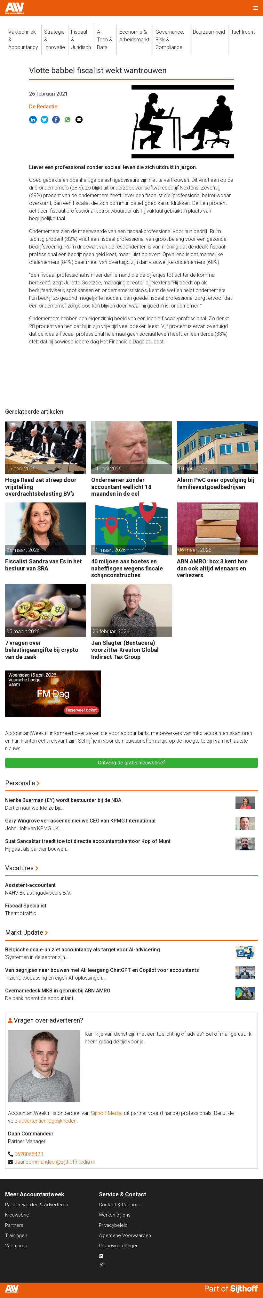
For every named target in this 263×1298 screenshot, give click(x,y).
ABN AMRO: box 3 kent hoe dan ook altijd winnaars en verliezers (212, 568)
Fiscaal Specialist (25, 906)
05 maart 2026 (23, 631)
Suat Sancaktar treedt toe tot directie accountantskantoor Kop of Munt (88, 841)
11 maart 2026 (109, 550)
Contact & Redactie (120, 1205)
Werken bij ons (115, 1215)
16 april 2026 (21, 469)
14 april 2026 (107, 469)
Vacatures (19, 868)
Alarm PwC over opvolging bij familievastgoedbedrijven (215, 483)
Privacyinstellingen (119, 1246)
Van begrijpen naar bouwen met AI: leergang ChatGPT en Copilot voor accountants (102, 970)
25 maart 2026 (23, 550)
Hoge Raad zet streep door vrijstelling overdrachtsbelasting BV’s (40, 486)
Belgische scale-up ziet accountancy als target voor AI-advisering (82, 950)
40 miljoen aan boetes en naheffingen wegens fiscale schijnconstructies (127, 568)
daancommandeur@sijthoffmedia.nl (54, 1162)
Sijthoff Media (106, 1113)
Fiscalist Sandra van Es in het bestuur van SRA (43, 565)
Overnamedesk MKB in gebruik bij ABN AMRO (57, 991)
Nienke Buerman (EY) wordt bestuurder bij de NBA (63, 800)
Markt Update (24, 932)
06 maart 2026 (194, 550)
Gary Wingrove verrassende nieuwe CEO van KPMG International (80, 821)
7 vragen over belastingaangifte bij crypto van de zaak (41, 649)
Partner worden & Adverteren (36, 1205)
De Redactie (43, 107)
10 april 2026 (192, 469)
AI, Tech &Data (104, 39)
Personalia (20, 783)
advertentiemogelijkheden (47, 1121)
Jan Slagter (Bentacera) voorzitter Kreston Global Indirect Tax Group (125, 649)
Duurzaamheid (209, 32)
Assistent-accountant (30, 885)
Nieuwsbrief (18, 1215)
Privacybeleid (113, 1225)
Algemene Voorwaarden (125, 1235)
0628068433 (28, 1154)
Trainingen (16, 1235)
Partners (14, 1225)
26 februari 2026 (110, 631)
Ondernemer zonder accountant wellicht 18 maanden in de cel (121, 486)
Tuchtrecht (243, 32)
